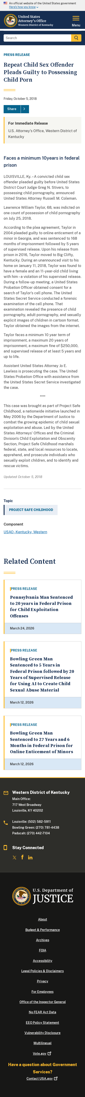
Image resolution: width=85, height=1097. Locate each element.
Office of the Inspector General (42, 1002)
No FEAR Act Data (42, 1012)
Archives (42, 940)
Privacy (42, 981)
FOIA (42, 950)
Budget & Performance (42, 930)
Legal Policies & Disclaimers (42, 971)
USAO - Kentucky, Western (25, 532)
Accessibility (42, 961)
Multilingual (42, 1043)
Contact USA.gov (42, 1078)
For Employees (42, 992)
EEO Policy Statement (42, 1022)
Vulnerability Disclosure (42, 1033)
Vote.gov (42, 1053)
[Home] (29, 26)
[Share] (16, 109)
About (42, 919)
